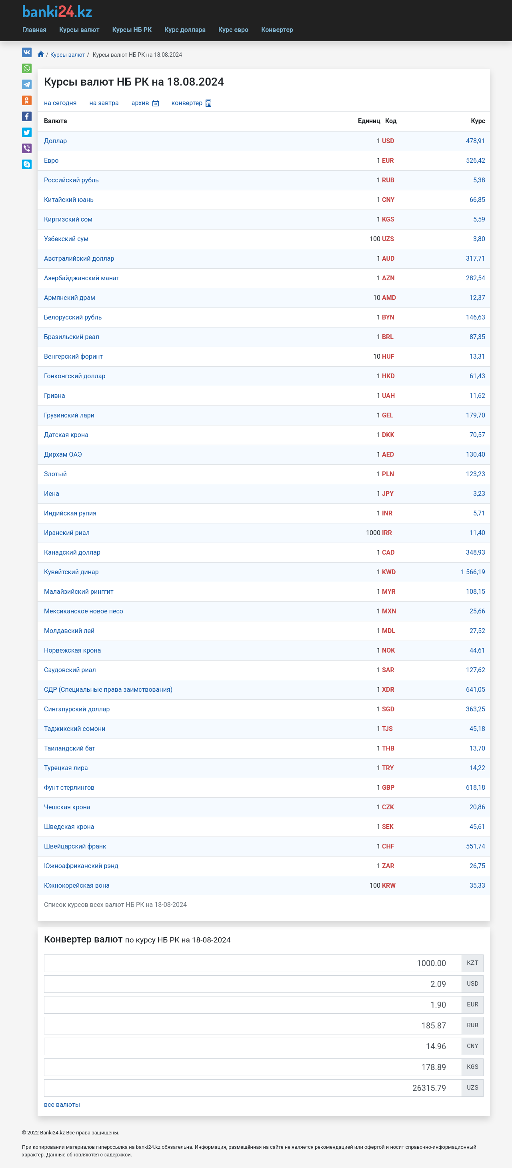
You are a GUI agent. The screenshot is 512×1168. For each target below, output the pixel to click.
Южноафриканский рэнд (81, 866)
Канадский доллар (72, 552)
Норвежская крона (72, 650)
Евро (51, 160)
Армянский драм (69, 297)
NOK (388, 650)
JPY (388, 493)
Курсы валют (79, 30)
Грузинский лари (69, 415)
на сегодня (60, 103)
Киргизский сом (68, 219)
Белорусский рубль (73, 317)
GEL (388, 415)
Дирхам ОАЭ (63, 454)
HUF (388, 356)
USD (388, 141)
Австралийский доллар (79, 258)
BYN (388, 317)
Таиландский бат (69, 748)
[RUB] (253, 1025)
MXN (389, 611)
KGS (388, 219)
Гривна (54, 395)
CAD (388, 552)
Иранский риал (67, 533)
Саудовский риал (70, 670)
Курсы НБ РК (132, 30)
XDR (388, 689)
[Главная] (41, 55)
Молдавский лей (69, 631)
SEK (388, 827)
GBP (388, 787)
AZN (388, 278)
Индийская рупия (70, 513)
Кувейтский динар (71, 572)
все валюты (62, 1104)
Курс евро (233, 30)
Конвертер (277, 30)
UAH (388, 395)
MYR (389, 591)
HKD (388, 376)
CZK (388, 807)
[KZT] (253, 963)
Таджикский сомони (74, 729)
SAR (388, 670)
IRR (387, 533)
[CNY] (253, 1046)
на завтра (104, 103)
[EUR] (253, 1005)
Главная (34, 30)
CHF (388, 846)
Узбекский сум (66, 239)
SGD (388, 709)
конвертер (191, 103)
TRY (388, 768)
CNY (388, 200)
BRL (388, 337)
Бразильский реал (71, 337)
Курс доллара (185, 30)
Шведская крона (69, 827)
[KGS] (253, 1067)
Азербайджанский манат (81, 278)
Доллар (55, 141)
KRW (389, 885)
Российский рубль (71, 180)
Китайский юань (69, 200)
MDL (388, 631)
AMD (389, 297)
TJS (387, 729)
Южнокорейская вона (77, 885)
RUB (388, 180)
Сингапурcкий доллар (77, 709)
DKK (388, 435)
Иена (51, 493)
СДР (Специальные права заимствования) (108, 689)
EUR (388, 160)
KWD (389, 572)
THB (388, 748)
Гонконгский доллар (74, 376)
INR (387, 513)
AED (388, 454)
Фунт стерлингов (69, 787)
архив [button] (145, 103)
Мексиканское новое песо (83, 611)
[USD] (253, 984)
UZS (388, 239)
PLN (388, 474)
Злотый (55, 474)
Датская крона (66, 435)
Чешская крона (67, 807)
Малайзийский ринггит (79, 591)
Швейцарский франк (75, 846)
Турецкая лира (66, 768)
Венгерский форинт (73, 356)
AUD (388, 258)
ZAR (388, 866)
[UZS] (253, 1088)
